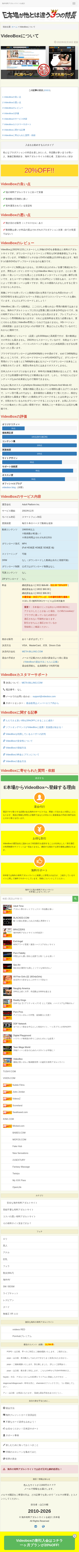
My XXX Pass (14, 1180)
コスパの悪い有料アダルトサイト (19, 1216)
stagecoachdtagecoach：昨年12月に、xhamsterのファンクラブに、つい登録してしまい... (39, 1385)
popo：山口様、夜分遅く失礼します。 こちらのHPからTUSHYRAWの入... (37, 1370)
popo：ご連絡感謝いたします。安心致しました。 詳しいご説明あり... (35, 1364)
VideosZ (12, 1099)
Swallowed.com (15, 1112)
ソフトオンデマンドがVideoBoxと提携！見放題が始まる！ (33, 727)
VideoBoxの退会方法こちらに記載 (41, 662)
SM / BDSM (8, 1286)
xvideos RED (14, 1329)
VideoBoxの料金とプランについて (21, 754)
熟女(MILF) (8, 1273)
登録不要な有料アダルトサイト (18, 1209)
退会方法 (8, 1408)
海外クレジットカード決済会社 (19, 1415)
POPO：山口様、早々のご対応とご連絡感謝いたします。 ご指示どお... (35, 1351)
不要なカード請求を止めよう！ (19, 1422)
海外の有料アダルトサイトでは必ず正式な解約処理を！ (34, 1469)
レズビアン (8, 1300)
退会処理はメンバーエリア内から (42, 703)
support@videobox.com (44, 696)
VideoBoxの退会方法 (14, 761)
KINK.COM (8, 1119)
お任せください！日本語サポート (21, 1429)
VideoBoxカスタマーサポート (16, 124)
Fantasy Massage (16, 1167)
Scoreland (12, 1105)
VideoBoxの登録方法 (14, 748)
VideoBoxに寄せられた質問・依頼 (18, 135)
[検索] (75, 899)
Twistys (11, 1173)
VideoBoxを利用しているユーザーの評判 (24, 734)
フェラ (6, 1266)
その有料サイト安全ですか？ (17, 1223)
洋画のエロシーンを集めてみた (19, 1452)
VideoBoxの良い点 (11, 97)
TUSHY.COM (9, 1071)
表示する (39, 778)
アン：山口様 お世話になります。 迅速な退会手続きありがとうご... (32, 1393)
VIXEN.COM (9, 1078)
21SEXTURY (14, 1160)
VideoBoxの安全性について (18, 741)
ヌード (6, 1307)
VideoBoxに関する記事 (13, 130)
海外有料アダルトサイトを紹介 (13, 3)
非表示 (47, 90)
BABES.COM (14, 1133)
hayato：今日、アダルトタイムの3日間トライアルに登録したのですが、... (35, 1377)
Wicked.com (13, 1126)
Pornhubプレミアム (17, 1336)
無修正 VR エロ (10, 1314)
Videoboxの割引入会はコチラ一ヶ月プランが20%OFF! (39, 1543)
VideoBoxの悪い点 (11, 102)
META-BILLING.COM (32, 651)
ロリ (5, 1239)
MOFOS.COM (14, 1139)
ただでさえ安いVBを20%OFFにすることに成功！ (29, 720)
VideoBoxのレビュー (12, 108)
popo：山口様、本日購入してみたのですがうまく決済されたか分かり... (35, 1358)
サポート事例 (11, 1435)
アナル (6, 1252)
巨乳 (5, 1259)
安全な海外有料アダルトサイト (20, 1203)
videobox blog (9, 487)
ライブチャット (10, 1293)
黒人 (5, 1245)
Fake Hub (12, 1146)
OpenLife (12, 1187)
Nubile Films (13, 1085)
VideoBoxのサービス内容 (14, 119)
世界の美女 (10, 1459)
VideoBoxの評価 (10, 113)
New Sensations (15, 1153)
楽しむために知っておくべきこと (21, 1445)
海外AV (6, 1280)
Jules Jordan (14, 1092)
